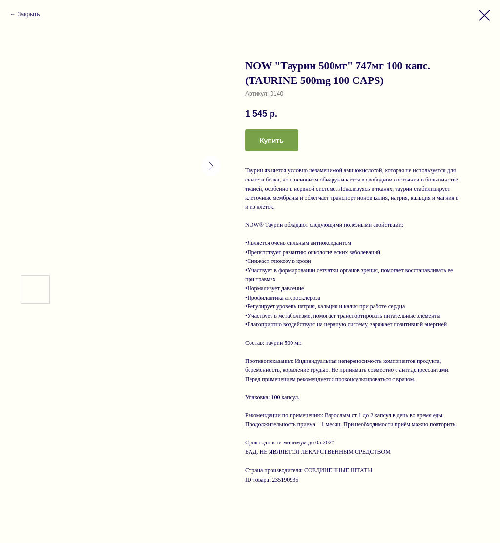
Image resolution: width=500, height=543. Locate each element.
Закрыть (28, 14)
